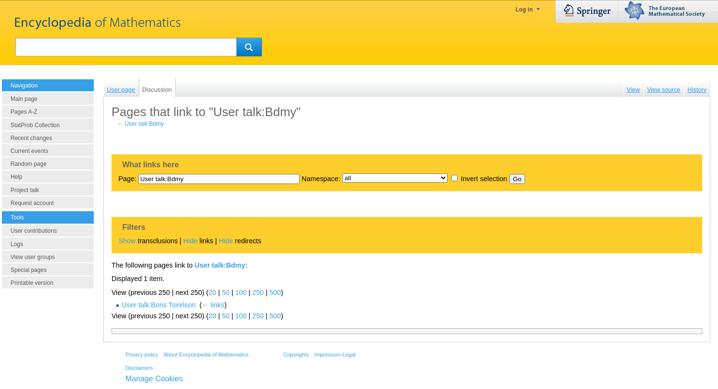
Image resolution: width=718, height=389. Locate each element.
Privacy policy (141, 354)
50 (225, 292)
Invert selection (484, 179)
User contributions (34, 230)
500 (275, 292)
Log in (524, 9)
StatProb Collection (35, 125)
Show (126, 241)
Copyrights (296, 354)
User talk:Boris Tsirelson (159, 305)
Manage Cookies (154, 379)
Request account (32, 203)
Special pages (28, 270)
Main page (24, 99)
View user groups (33, 257)
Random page (28, 164)
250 (258, 292)
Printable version (32, 283)
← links (213, 305)
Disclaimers (139, 368)
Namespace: (321, 179)
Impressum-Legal (335, 354)
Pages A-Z (24, 111)
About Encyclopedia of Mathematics (205, 354)
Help (16, 176)
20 (212, 292)
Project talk (25, 190)
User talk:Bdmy (144, 123)
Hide (190, 241)
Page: (127, 179)
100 (241, 292)
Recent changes (31, 138)
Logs (17, 244)
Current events (29, 151)
